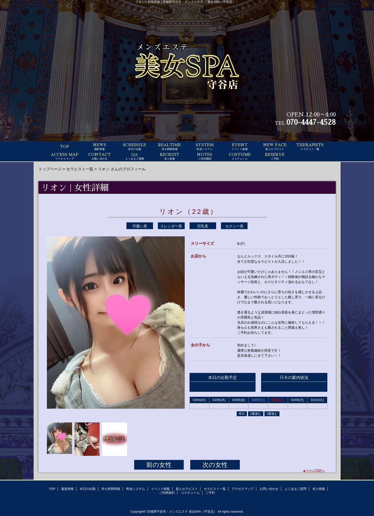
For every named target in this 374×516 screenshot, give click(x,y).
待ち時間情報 (110, 489)
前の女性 (159, 464)
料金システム (135, 489)
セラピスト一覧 (79, 169)
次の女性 (215, 464)
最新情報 (67, 489)
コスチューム (190, 492)
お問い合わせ (269, 489)
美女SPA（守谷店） (203, 511)
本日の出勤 (87, 489)
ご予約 (210, 492)
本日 (242, 413)
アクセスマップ (243, 489)
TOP (64, 147)
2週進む (272, 413)
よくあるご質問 (296, 489)
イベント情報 (160, 489)
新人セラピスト (187, 489)
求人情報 (318, 489)
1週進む (255, 413)
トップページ (50, 169)
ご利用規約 (167, 492)
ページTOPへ (315, 470)
